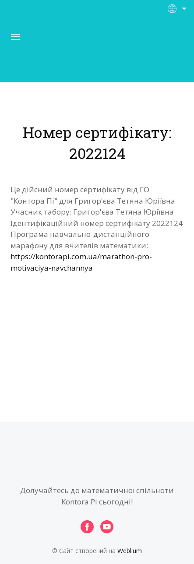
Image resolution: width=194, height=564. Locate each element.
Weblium (129, 550)
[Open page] (97, 52)
